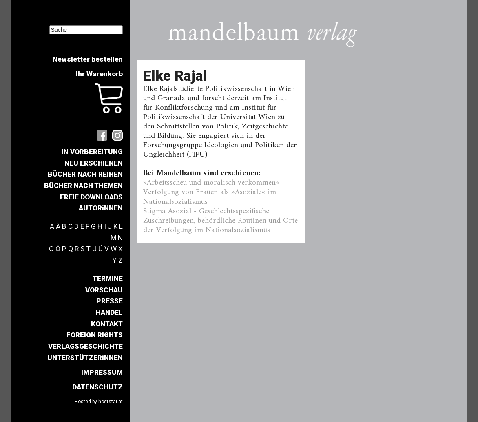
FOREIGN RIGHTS (94, 335)
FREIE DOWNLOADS (91, 197)
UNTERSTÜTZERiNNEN (85, 358)
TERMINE (108, 278)
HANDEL (109, 312)
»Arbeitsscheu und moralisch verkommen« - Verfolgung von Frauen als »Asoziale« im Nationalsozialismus (214, 192)
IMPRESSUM (102, 372)
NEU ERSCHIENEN (93, 163)
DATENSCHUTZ (97, 387)
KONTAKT (107, 324)
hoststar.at (110, 401)
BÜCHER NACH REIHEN (85, 174)
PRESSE (109, 301)
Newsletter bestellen (88, 59)
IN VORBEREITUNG (92, 152)
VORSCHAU (104, 290)
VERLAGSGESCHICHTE (85, 346)
